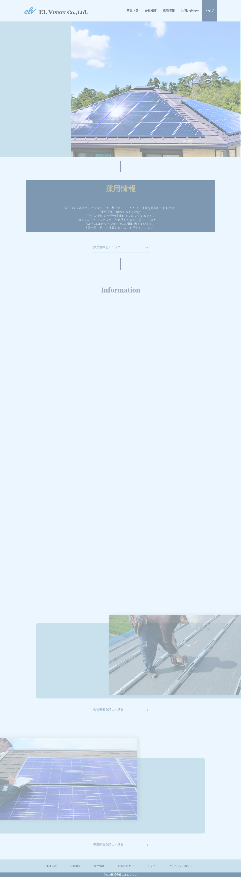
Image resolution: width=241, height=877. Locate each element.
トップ (209, 25)
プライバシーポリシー (182, 866)
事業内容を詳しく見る (108, 847)
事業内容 (133, 13)
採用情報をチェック (106, 249)
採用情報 (169, 17)
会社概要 (151, 15)
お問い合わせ (190, 20)
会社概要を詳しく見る (108, 712)
